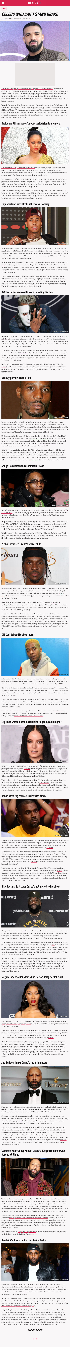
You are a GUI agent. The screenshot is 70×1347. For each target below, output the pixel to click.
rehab (30, 688)
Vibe (3, 265)
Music (4, 8)
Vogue (24, 170)
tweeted (29, 776)
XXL (22, 1121)
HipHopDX (19, 344)
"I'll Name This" (50, 1112)
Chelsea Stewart (7, 18)
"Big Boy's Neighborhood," (27, 1232)
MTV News (48, 432)
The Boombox (44, 782)
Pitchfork (27, 769)
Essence (17, 533)
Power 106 (31, 248)
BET (53, 945)
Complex (4, 616)
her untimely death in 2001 (47, 443)
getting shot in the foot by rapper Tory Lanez (16, 1024)
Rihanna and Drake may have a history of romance (18, 168)
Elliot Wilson (33, 460)
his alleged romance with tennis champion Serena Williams (28, 1218)
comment (34, 862)
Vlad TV (38, 1220)
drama (32, 868)
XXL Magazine (26, 931)
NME (61, 684)
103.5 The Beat (23, 353)
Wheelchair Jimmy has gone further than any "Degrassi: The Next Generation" (27, 89)
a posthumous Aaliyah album (38, 438)
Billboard (49, 848)
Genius (3, 367)
